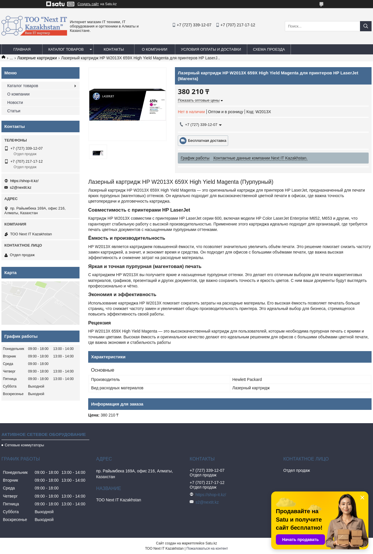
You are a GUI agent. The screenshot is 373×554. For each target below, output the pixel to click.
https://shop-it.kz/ (24, 181)
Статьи (13, 111)
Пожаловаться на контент (207, 548)
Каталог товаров (66, 49)
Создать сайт (88, 4)
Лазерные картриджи (37, 58)
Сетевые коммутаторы (24, 445)
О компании (154, 49)
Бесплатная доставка (207, 140)
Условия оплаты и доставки (211, 49)
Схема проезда (269, 49)
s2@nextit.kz (21, 187)
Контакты (114, 49)
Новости (15, 102)
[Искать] (366, 26)
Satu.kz (211, 543)
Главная (22, 49)
